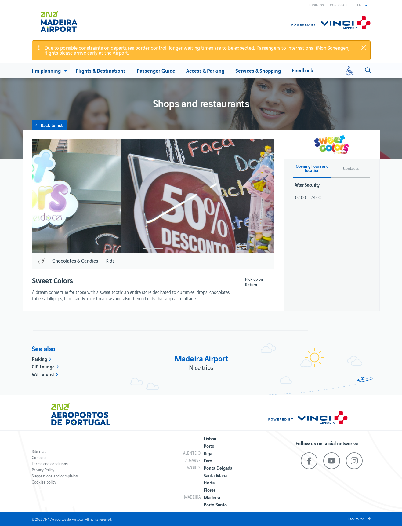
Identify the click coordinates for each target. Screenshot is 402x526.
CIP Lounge (43, 366)
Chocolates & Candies (75, 260)
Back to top (356, 518)
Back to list (52, 125)
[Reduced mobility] (349, 70)
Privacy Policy (43, 470)
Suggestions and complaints (55, 476)
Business (316, 4)
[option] (153, 196)
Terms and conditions (50, 463)
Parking (39, 358)
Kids (109, 260)
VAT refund (43, 373)
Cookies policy (44, 482)
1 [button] (147, 248)
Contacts (39, 457)
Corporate (339, 4)
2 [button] (158, 248)
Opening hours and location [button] (312, 168)
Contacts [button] (351, 168)
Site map (39, 451)
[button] (362, 4)
